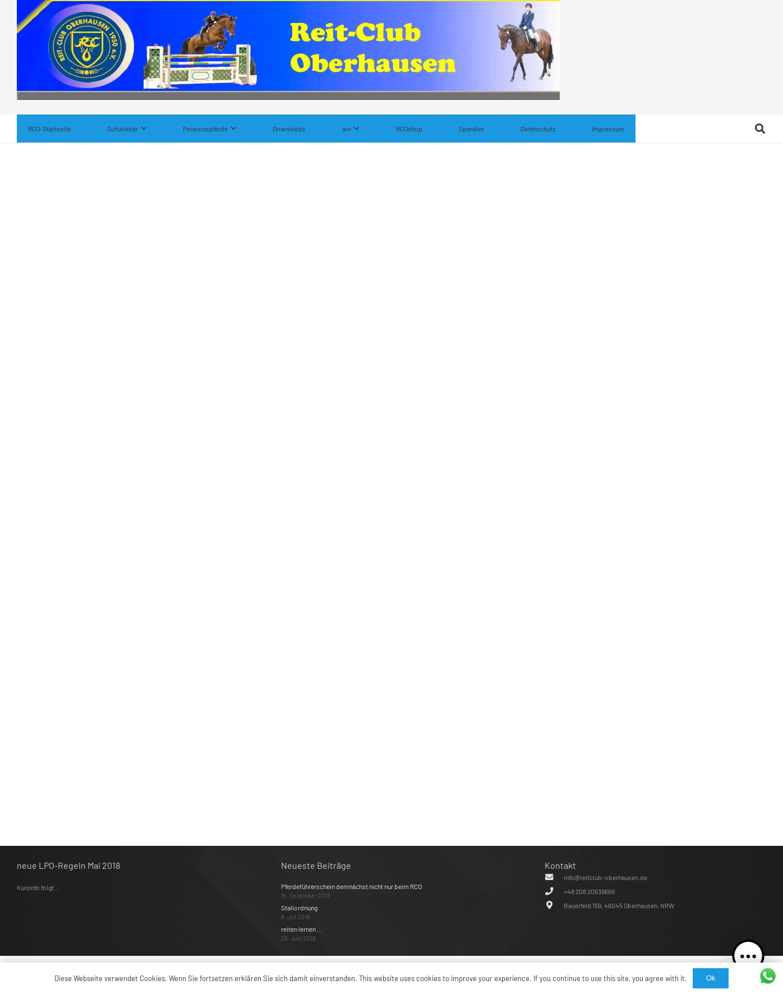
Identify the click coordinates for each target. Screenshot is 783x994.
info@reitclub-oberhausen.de (605, 877)
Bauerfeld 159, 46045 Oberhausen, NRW (619, 905)
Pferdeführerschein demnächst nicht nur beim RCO (351, 886)
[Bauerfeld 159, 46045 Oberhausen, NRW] (554, 905)
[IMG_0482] (288, 98)
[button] (142, 128)
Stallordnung (299, 907)
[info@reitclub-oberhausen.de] (554, 877)
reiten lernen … (302, 929)
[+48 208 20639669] (554, 891)
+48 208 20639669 (589, 891)
